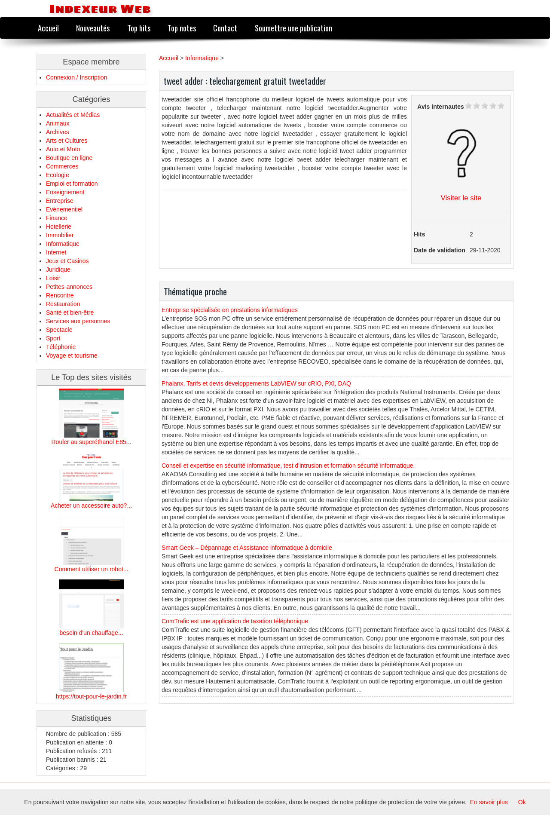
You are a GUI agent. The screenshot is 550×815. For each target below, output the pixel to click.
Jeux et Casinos (67, 260)
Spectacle (59, 329)
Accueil (48, 28)
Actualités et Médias (73, 114)
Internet (56, 252)
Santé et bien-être (70, 312)
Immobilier (60, 235)
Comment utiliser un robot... (91, 569)
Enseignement (65, 192)
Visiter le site (461, 198)
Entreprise (59, 200)
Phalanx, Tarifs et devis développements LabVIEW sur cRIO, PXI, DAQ (256, 383)
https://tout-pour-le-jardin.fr (91, 696)
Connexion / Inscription (76, 77)
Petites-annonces (69, 286)
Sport (53, 338)
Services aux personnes (78, 321)
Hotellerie (58, 226)
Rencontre (60, 295)
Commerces (62, 166)
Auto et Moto (63, 149)
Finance (56, 217)
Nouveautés (93, 28)
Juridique (58, 269)
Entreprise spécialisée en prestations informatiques (230, 309)
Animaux (57, 123)
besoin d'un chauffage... (91, 632)
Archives (57, 132)
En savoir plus (489, 802)
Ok (522, 802)
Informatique (62, 243)
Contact (225, 28)
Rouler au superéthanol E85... (91, 441)
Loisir (53, 278)
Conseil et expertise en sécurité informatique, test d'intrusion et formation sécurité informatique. (288, 465)
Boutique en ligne (69, 157)
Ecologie (57, 175)
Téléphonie (61, 346)
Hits (419, 234)
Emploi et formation (72, 183)
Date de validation (439, 250)
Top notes (182, 28)
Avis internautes (440, 106)
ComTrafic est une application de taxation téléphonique (235, 621)
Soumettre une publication (293, 28)
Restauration (63, 303)
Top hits (138, 28)
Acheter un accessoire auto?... (91, 505)
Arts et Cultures (66, 140)
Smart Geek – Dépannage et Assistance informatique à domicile (247, 547)
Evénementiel (64, 209)
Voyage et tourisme (72, 355)
